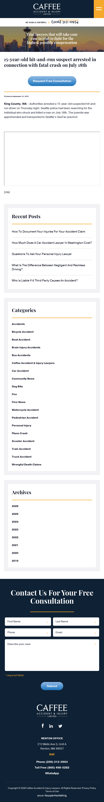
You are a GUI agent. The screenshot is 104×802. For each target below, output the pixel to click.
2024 (15, 522)
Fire (14, 394)
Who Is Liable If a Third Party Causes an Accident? (45, 280)
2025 (15, 514)
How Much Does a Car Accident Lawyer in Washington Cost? (52, 243)
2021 (15, 545)
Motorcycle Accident (25, 410)
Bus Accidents (21, 355)
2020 (15, 553)
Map (52, 754)
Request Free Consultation (52, 81)
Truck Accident (21, 457)
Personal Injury (21, 425)
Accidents (18, 324)
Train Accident (21, 449)
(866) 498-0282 (58, 767)
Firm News (18, 402)
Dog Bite (17, 386)
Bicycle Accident (23, 332)
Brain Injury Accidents (26, 347)
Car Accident (20, 371)
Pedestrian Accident (25, 418)
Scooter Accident (23, 441)
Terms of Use (52, 791)
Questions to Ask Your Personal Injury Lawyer (42, 254)
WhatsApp (52, 773)
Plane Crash (20, 433)
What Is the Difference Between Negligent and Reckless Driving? (48, 267)
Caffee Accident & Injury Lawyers (33, 363)
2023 (15, 529)
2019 (15, 561)
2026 (15, 506)
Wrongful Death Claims (26, 464)
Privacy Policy (89, 788)
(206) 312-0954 (65, 22)
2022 (15, 537)
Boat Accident (21, 339)
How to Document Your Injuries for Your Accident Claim (48, 232)
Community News (23, 379)
